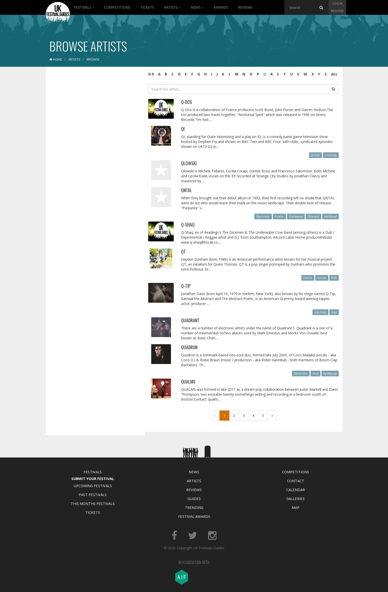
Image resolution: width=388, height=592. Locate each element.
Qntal (186, 190)
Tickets (147, 7)
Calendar (295, 489)
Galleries (295, 498)
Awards (221, 7)
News (197, 7)
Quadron (189, 347)
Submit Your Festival (92, 478)
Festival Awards (194, 516)
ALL (334, 74)
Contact (295, 480)
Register (337, 11)
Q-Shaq (187, 224)
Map (295, 507)
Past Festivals (93, 494)
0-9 (151, 74)
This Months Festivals (93, 503)
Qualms (188, 381)
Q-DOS (186, 102)
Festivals (84, 7)
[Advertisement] (91, 148)
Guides (194, 498)
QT (183, 251)
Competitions (117, 7)
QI (183, 129)
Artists (172, 7)
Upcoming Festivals (92, 485)
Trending (194, 507)
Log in (337, 3)
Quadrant (190, 320)
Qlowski (189, 163)
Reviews (245, 7)
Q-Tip (186, 286)
